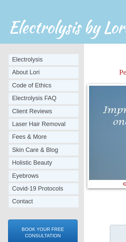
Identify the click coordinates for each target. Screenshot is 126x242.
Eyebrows (25, 175)
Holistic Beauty (32, 162)
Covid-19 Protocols (37, 188)
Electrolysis (27, 59)
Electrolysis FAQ (34, 98)
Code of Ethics (31, 85)
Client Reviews (32, 111)
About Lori (26, 72)
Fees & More (29, 136)
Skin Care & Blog (35, 150)
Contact (22, 201)
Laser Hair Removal (39, 124)
